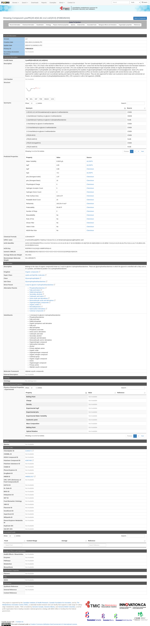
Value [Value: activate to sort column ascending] (90, 392)
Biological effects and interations (108, 25)
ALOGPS (90, 161)
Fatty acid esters (35, 290)
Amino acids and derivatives (39, 298)
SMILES (46, 99)
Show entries (33, 103)
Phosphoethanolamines (38, 288)
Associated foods (91, 25)
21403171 (29, 451)
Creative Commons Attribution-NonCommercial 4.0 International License (53, 624)
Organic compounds (32, 272)
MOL (31, 99)
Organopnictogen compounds (40, 302)
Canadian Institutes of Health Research (35, 602)
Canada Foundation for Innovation (60, 602)
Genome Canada (37, 607)
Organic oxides (35, 304)
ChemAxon (90, 169)
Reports (44, 2)
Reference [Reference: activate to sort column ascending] (120, 392)
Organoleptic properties (125, 25)
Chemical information (28, 25)
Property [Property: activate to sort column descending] (29, 392)
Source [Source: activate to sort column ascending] (129, 108)
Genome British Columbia (66, 607)
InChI (52, 99)
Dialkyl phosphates (36, 292)
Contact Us (71, 2)
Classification (40, 25)
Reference (91, 541)
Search (25, 2)
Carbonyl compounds (37, 311)
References (137, 25)
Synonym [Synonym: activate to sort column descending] (29, 108)
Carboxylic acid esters (37, 296)
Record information (15, 25)
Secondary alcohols (36, 294)
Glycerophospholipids (33, 278)
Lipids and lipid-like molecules (35, 275)
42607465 (29, 460)
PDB (40, 99)
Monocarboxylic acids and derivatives (42, 300)
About (61, 2)
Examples (53, 2)
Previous (126, 151)
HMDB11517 (30, 476)
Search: (133, 103)
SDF (36, 99)
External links (81, 25)
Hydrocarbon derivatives (38, 309)
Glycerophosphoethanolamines (36, 281)
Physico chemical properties (61, 25)
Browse (15, 2)
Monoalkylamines (36, 306)
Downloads (34, 2)
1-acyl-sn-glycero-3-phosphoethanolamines (40, 285)
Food (6, 541)
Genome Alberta (49, 607)
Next (142, 151)
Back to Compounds (140, 18)
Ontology (48, 25)
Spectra (73, 25)
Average (64, 541)
